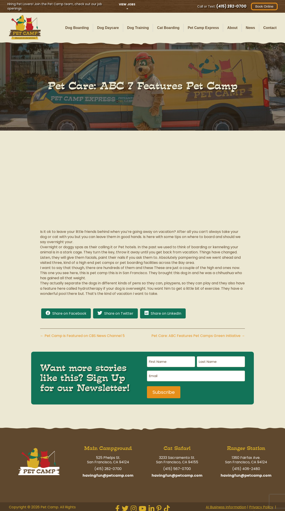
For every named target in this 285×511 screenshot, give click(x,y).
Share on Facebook (69, 313)
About (232, 28)
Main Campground (108, 444)
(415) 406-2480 (246, 465)
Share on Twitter (118, 313)
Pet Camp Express (203, 28)
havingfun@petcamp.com (108, 471)
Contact (270, 28)
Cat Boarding (168, 28)
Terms (246, 508)
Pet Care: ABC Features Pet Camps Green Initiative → (198, 335)
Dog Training (138, 28)
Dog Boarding (77, 28)
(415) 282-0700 (230, 6)
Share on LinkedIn (166, 313)
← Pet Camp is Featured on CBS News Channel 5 (82, 335)
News (250, 28)
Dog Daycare (108, 28)
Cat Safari (177, 444)
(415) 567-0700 (177, 465)
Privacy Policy (261, 503)
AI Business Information (226, 503)
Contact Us (266, 508)
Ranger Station (246, 444)
